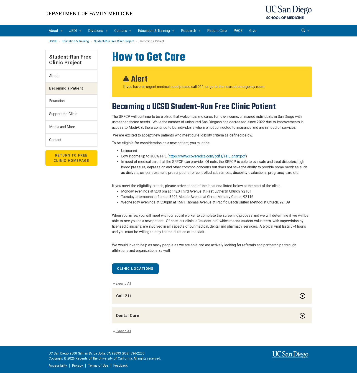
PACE (238, 30)
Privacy (77, 366)
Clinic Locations (135, 269)
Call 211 (124, 295)
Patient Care (217, 30)
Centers (122, 30)
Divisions (97, 30)
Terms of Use (98, 366)
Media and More (62, 127)
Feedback (120, 366)
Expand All (123, 284)
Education (57, 101)
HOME (53, 41)
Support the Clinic (63, 114)
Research (190, 30)
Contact (55, 140)
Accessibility (58, 366)
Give (252, 30)
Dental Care (127, 315)
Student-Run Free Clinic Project (114, 41)
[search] (305, 30)
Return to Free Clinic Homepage (71, 158)
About (55, 30)
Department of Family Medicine (89, 13)
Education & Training (156, 30)
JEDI (75, 30)
